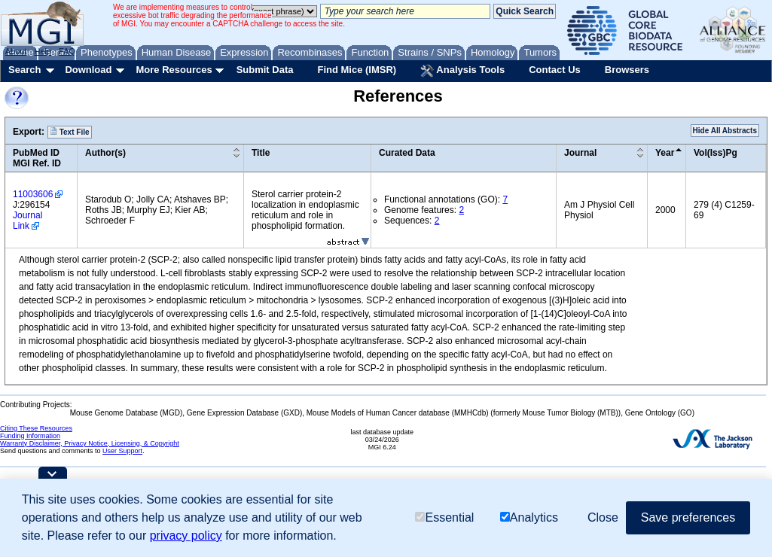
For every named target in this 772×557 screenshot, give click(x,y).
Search (24, 69)
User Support (122, 451)
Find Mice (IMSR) (356, 69)
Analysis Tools (462, 71)
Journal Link (27, 220)
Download (88, 69)
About (16, 51)
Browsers (627, 69)
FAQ (67, 51)
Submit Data (265, 69)
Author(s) (105, 153)
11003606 (33, 194)
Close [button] (602, 517)
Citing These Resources (36, 428)
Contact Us (555, 69)
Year (664, 153)
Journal (580, 153)
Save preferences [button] (688, 517)
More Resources (174, 69)
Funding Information (30, 436)
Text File (70, 131)
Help (42, 51)
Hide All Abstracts (725, 130)
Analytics (529, 517)
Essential (444, 517)
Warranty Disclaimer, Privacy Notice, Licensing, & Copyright (89, 443)
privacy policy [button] (186, 535)
